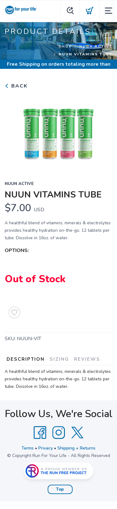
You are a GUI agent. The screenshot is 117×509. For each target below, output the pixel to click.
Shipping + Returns (76, 448)
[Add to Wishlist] (14, 312)
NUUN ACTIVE (95, 46)
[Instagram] (58, 432)
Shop (65, 46)
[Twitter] (77, 432)
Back (16, 86)
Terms (28, 448)
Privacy (45, 448)
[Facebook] (40, 432)
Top (60, 489)
